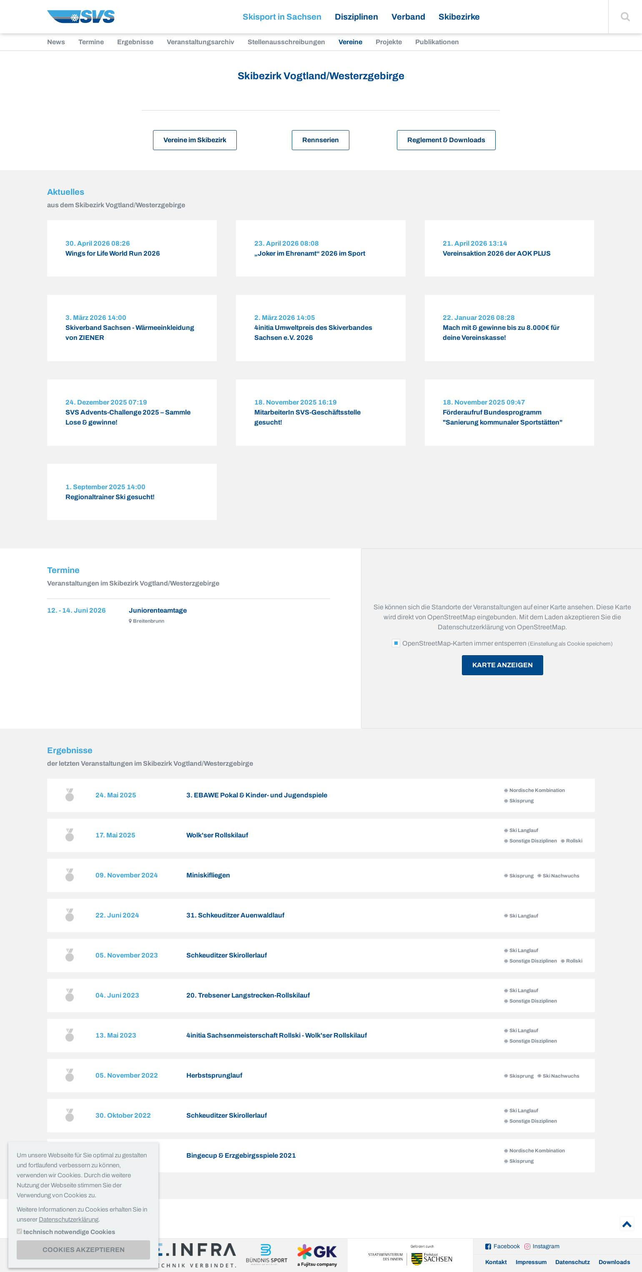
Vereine (350, 41)
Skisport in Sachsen (282, 16)
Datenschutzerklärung (68, 1219)
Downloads (614, 1262)
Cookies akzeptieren (84, 1249)
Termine (91, 41)
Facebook (507, 1246)
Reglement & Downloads (446, 139)
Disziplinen (356, 16)
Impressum (531, 1262)
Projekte (389, 41)
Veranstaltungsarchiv (200, 41)
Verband (408, 16)
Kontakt (496, 1262)
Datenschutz (572, 1262)
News (56, 41)
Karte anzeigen (502, 677)
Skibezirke (459, 16)
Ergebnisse (135, 41)
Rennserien (320, 139)
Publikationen (437, 41)
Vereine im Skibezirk (194, 139)
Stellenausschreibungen (286, 41)
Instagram (546, 1246)
